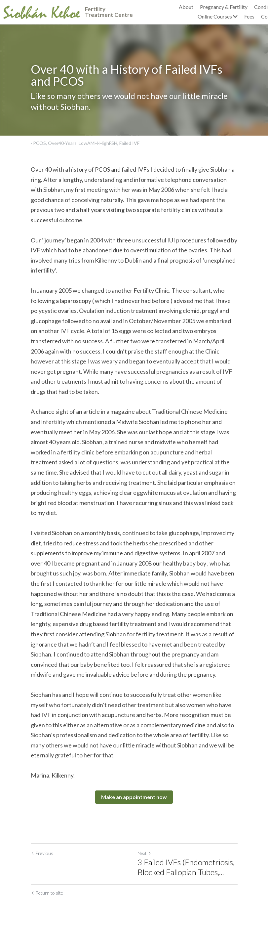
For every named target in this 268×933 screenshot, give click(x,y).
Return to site (47, 893)
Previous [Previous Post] (42, 853)
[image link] (41, 11)
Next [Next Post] (144, 853)
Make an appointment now (134, 797)
